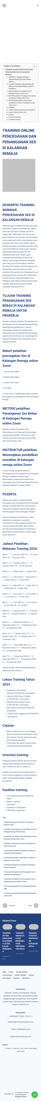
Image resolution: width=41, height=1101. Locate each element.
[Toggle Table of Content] (33, 66)
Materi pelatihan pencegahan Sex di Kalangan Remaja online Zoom (20, 92)
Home (4, 972)
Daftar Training (21, 972)
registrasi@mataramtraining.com (20, 1022)
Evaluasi (16, 978)
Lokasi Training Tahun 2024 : (18, 112)
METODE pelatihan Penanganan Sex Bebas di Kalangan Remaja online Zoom (22, 97)
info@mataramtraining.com (20, 1037)
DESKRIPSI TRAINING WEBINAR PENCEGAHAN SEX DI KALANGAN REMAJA (20, 79)
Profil (11, 972)
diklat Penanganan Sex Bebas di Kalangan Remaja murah (19, 823)
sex (11, 226)
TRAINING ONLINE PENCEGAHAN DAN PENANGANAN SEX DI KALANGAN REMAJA (19, 72)
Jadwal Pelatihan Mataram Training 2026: (22, 110)
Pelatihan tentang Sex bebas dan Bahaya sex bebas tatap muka (20, 845)
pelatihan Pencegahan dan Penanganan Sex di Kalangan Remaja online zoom (20, 837)
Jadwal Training (20, 975)
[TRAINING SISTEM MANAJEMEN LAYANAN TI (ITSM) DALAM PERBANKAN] (7, 927)
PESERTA (12, 107)
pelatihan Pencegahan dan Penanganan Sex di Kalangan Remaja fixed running (20, 830)
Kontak (31, 975)
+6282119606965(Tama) (20, 1029)
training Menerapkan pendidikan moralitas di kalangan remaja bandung (19, 852)
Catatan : (12, 114)
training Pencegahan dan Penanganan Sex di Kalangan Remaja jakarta (19, 873)
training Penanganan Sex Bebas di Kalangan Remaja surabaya (19, 866)
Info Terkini (7, 978)
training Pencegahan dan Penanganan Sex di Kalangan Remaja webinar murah (19, 880)
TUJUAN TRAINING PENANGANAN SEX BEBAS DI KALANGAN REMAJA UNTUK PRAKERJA (21, 86)
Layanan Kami (7, 975)
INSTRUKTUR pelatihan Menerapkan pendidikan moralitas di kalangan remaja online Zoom (22, 103)
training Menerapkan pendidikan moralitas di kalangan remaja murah (19, 859)
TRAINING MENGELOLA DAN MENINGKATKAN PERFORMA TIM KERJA (20, 941)
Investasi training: (15, 117)
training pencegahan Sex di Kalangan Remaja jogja (20, 887)
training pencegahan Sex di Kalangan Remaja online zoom (20, 894)
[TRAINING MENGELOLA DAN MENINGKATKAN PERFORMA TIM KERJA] (20, 927)
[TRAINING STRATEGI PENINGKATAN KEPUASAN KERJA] (34, 927)
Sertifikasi (26, 978)
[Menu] (38, 5)
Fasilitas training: (15, 119)
